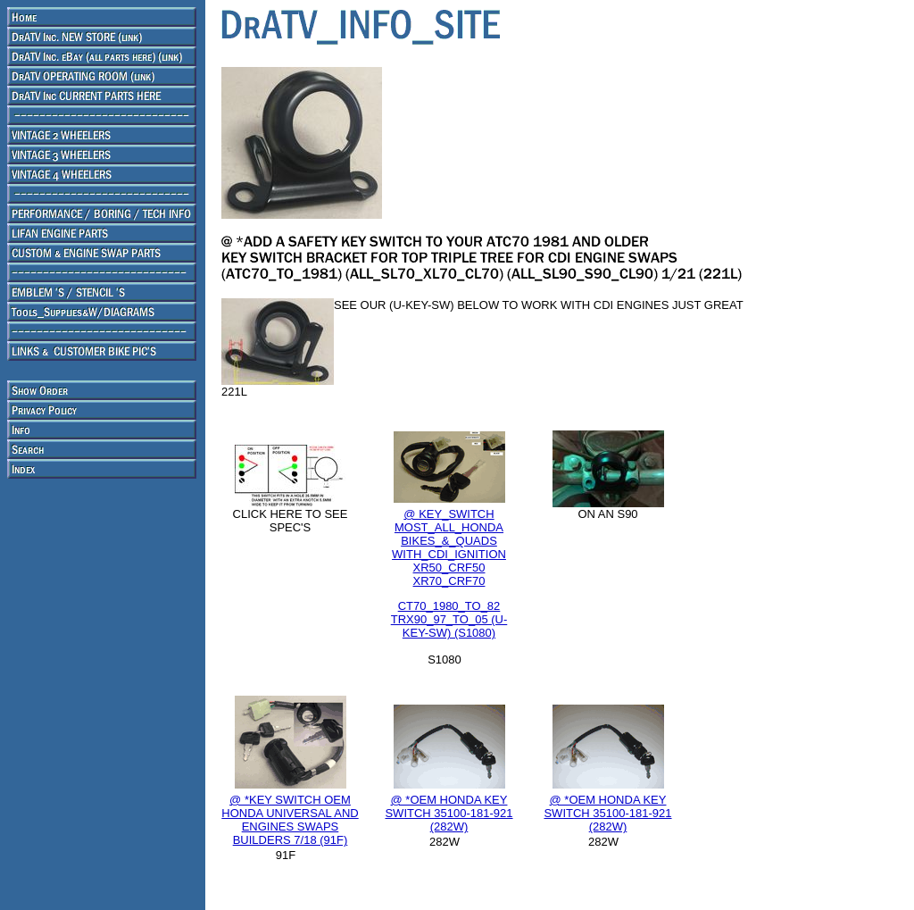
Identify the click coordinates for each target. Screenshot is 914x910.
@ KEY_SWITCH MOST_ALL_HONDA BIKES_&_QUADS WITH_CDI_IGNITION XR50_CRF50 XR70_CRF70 (449, 547)
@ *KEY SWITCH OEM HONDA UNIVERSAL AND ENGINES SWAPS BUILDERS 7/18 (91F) (289, 820)
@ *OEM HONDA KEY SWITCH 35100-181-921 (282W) (448, 813)
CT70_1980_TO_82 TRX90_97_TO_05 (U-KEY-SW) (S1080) (449, 619)
